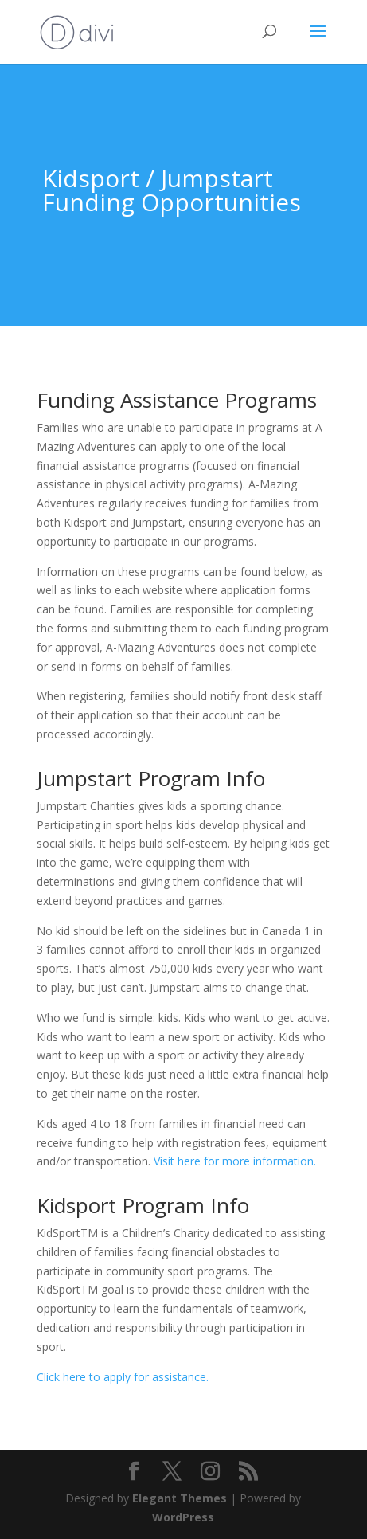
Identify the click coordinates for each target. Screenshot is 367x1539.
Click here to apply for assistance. (123, 1376)
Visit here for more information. (235, 1161)
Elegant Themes (179, 1498)
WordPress (183, 1517)
